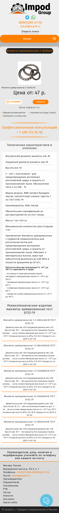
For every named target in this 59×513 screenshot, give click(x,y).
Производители (12, 479)
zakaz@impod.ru (20, 475)
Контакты (8, 499)
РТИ (5, 489)
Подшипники (11, 482)
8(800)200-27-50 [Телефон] (30, 22)
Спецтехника (10, 485)
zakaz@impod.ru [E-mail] (30, 26)
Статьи (7, 492)
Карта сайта (10, 502)
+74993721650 (23, 472)
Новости (8, 495)
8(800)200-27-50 (40, 472)
